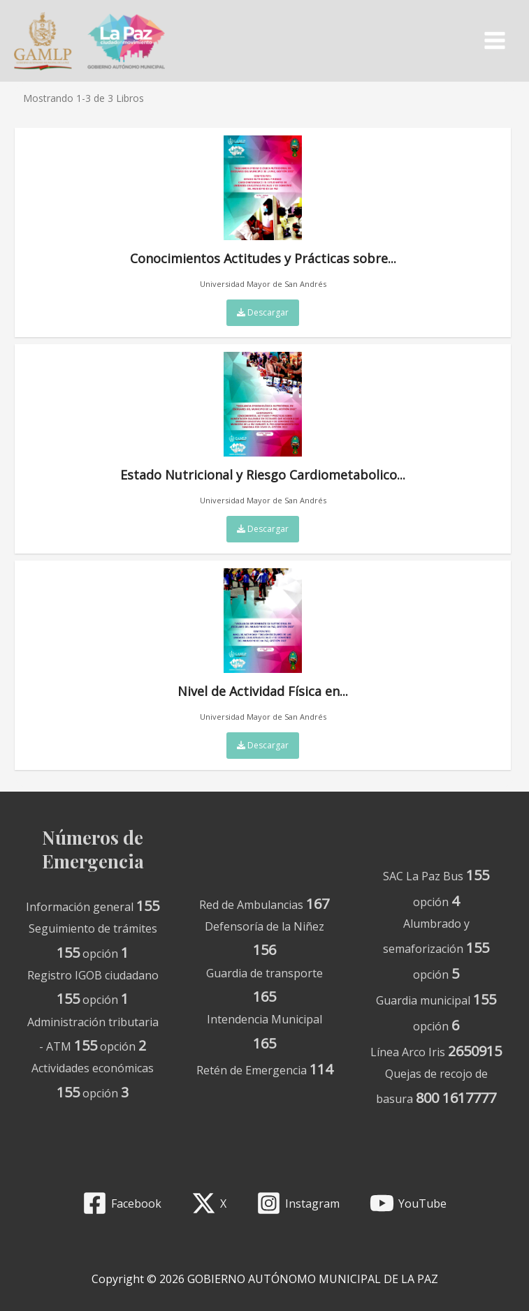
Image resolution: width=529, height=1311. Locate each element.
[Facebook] (122, 1203)
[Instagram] (298, 1203)
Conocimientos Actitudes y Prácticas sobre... (263, 204)
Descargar (263, 316)
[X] (209, 1203)
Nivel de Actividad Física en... (262, 637)
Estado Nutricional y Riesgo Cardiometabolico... (262, 420)
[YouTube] (408, 1203)
